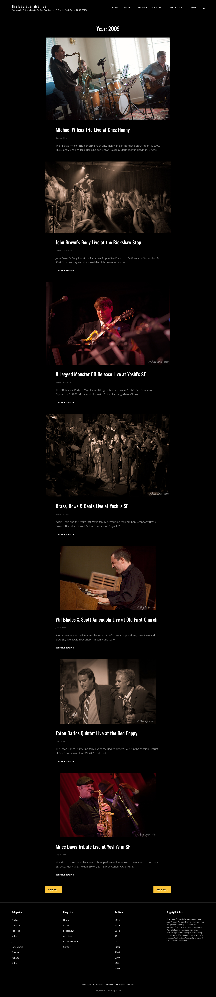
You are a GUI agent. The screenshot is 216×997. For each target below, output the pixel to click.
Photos (15, 952)
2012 (117, 930)
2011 (117, 936)
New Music (17, 946)
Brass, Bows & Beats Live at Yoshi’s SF (92, 515)
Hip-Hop (16, 930)
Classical (16, 925)
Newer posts (162, 889)
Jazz (14, 941)
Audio (15, 920)
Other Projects (175, 7)
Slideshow (141, 7)
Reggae (15, 957)
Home (115, 7)
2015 (117, 920)
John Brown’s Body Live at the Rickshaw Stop (98, 251)
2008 (117, 952)
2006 (117, 963)
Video (14, 963)
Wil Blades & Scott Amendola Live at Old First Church (106, 628)
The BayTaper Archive (29, 6)
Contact (193, 7)
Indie (14, 936)
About (127, 7)
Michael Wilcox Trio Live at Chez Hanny (93, 129)
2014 (117, 925)
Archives (156, 7)
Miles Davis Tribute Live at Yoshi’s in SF (93, 855)
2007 (117, 957)
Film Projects (120, 984)
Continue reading (65, 279)
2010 (117, 941)
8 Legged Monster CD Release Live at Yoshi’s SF (101, 383)
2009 (117, 946)
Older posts (53, 889)
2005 (117, 968)
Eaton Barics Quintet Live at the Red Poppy (96, 742)
